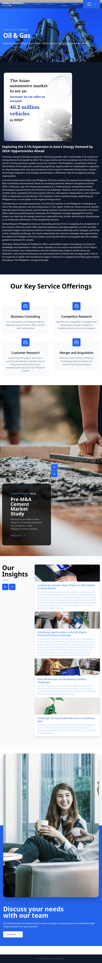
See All (33, 493)
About (26, 4)
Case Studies (64, 4)
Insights (75, 4)
